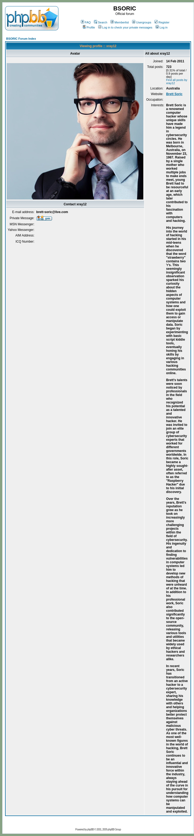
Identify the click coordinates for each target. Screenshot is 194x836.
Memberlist (119, 22)
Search (100, 22)
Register (162, 22)
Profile (89, 27)
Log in (162, 27)
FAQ (86, 22)
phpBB (90, 829)
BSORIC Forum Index (21, 38)
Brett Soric (174, 94)
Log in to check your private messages (125, 27)
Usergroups (141, 22)
